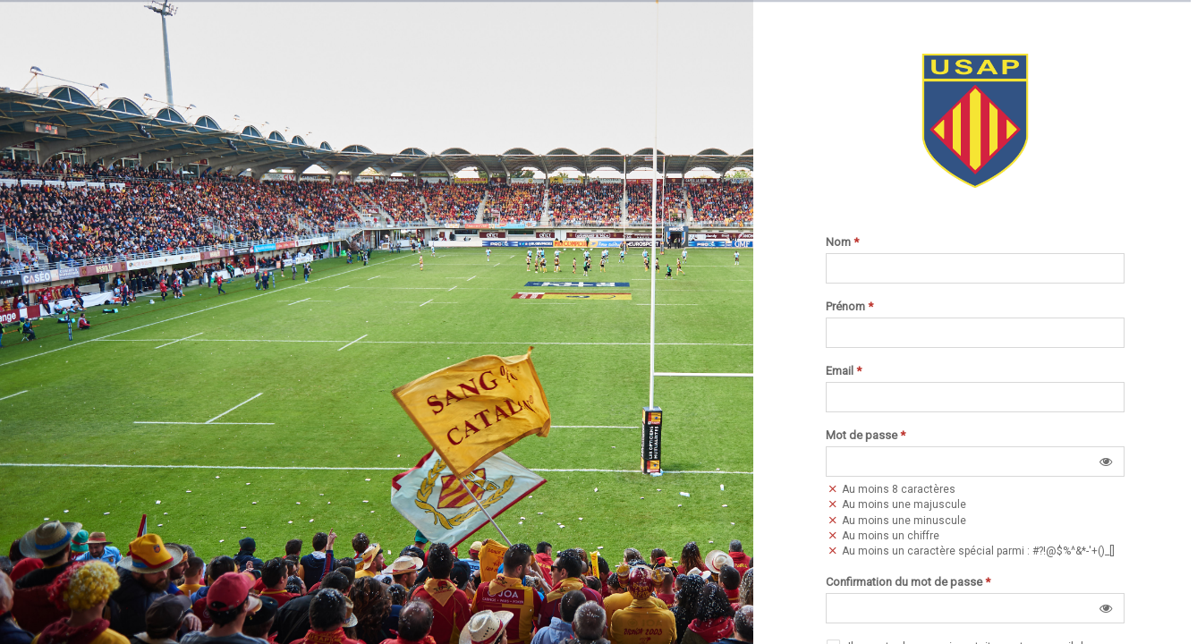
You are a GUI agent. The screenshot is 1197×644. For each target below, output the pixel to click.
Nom (842, 242)
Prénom (849, 307)
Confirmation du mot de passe (908, 582)
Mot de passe (865, 435)
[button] (1106, 461)
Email (844, 371)
